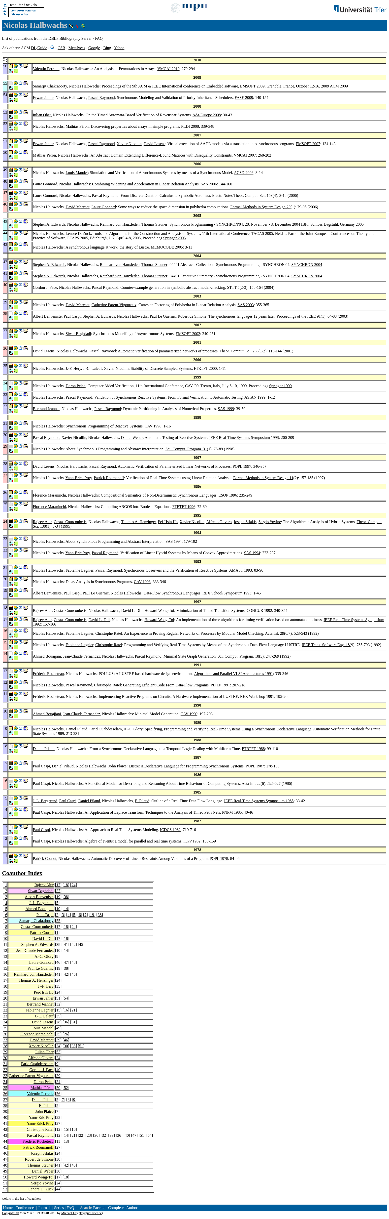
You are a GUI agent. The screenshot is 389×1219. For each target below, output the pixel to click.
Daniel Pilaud (76, 729)
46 (58, 962)
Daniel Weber (132, 437)
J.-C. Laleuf (92, 368)
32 (58, 1004)
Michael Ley (69, 1213)
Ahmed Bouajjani (47, 656)
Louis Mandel (76, 172)
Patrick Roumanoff (109, 478)
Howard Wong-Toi (159, 610)
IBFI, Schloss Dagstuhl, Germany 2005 (332, 224)
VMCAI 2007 (245, 155)
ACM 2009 (339, 86)
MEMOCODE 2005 (167, 247)
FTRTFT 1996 (183, 506)
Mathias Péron (77, 126)
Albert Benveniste (47, 316)
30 (66, 1046)
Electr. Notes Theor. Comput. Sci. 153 (242, 195)
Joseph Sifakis (245, 522)
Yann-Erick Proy (78, 478)
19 (58, 897)
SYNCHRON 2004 (306, 264)
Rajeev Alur (42, 522)
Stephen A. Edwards (49, 224)
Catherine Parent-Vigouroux (114, 305)
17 (58, 885)
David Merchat (77, 207)
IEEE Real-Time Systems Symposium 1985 (258, 801)
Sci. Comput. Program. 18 (238, 656)
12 (5, 950)
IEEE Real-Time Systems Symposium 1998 (244, 437)
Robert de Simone (192, 316)
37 (58, 891)
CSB (61, 48)
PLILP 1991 (220, 685)
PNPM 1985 (232, 812)
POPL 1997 (242, 466)
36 (66, 1022)
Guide (42, 48)
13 (5, 956)
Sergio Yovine (270, 522)
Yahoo (119, 48)
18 (66, 885)
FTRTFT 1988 (253, 749)
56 (58, 1094)
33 (5, 1076)
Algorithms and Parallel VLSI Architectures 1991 (233, 674)
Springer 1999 (280, 386)
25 (5, 1028)
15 (5, 968)
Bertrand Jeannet (46, 409)
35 (58, 986)
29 (5, 1052)
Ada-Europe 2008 (207, 115)
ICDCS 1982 (170, 830)
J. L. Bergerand (45, 801)
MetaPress (76, 48)
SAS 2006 (209, 184)
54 (66, 998)
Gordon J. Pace (45, 287)
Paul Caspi (72, 316)
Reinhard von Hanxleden (120, 224)
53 (58, 1052)
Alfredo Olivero (219, 522)
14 (66, 909)
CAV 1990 (189, 714)
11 (5, 944)
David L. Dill (132, 610)
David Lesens (154, 144)
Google (94, 48)
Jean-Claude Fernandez (81, 656)
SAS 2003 (246, 305)
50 (58, 1088)
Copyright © (10, 1213)
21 (5, 1004)
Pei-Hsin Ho (168, 522)
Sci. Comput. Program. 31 (186, 449)
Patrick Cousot (44, 858)
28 (58, 1022)
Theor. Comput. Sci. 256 (239, 351)
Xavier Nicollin (129, 144)
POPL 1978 (219, 858)
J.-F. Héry (73, 368)
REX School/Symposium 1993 (226, 593)
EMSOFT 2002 (188, 334)
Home (8, 1208)
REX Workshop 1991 (257, 696)
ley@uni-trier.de (90, 1213)
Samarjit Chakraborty (50, 86)
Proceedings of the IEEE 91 (299, 316)
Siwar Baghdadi (78, 334)
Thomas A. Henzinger (138, 522)
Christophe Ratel (108, 633)
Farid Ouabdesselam (105, 729)
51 (58, 998)
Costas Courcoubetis (70, 522)
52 (66, 1088)
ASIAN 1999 (254, 397)
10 (58, 909)
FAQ (99, 38)
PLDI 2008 (190, 126)
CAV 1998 (153, 426)
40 (58, 1070)
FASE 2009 (244, 97)
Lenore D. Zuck (78, 233)
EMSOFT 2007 (308, 144)
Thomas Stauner (154, 224)
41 (66, 944)
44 (5, 1141)
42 (73, 944)
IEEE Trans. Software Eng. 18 (326, 645)
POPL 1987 (255, 766)
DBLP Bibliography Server (70, 38)
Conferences (25, 1208)
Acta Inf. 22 (251, 783)
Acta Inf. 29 (274, 633)
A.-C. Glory (133, 729)
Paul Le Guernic (163, 316)
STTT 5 (233, 287)
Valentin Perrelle (46, 69)
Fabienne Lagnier (79, 570)
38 (66, 897)
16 (5, 974)
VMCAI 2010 (168, 69)
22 (5, 1010)
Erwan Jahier (43, 97)
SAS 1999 (226, 409)
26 (5, 1034)
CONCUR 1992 (259, 610)
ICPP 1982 (191, 841)
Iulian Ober (42, 115)
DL (33, 48)
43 (5, 1135)
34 (5, 1082)
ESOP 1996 (228, 495)
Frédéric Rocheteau (48, 674)
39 (58, 1040)
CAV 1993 (142, 582)
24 (73, 885)
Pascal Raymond (101, 97)
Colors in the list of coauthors (21, 1198)
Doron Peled (75, 386)
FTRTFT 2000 (205, 368)
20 (5, 998)
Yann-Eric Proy (77, 553)
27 (5, 1040)
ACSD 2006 (244, 172)
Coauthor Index (22, 873)
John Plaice (117, 766)
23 (5, 1016)
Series (59, 1208)
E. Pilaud (142, 801)
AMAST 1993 (240, 570)
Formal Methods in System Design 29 (260, 207)
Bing (107, 48)
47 (66, 962)
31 (5, 1064)
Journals (44, 1208)
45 (81, 944)
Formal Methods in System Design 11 (263, 478)
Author (131, 1208)
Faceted (99, 1208)
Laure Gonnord (45, 184)
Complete (116, 1208)
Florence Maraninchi (49, 495)
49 (58, 1028)
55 (58, 921)
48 (73, 962)
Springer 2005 (174, 238)
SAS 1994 (173, 541)
